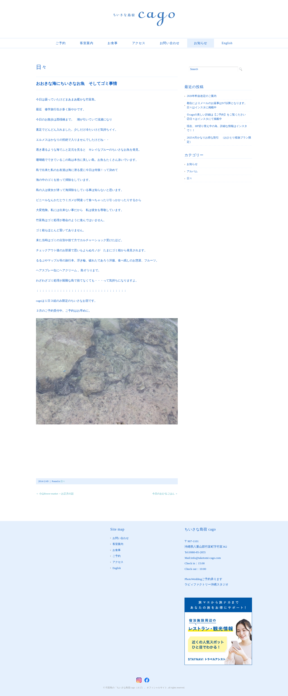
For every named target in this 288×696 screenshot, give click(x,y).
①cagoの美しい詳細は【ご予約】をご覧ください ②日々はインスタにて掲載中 (219, 117)
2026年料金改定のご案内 (201, 95)
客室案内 (86, 43)
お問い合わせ (170, 43)
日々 (41, 67)
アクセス (138, 43)
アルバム (192, 171)
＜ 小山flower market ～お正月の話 (55, 493)
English (227, 43)
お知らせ (200, 43)
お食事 (112, 43)
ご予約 (60, 43)
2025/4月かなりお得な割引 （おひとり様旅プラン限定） (219, 140)
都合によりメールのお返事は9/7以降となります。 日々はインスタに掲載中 (218, 105)
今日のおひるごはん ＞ (165, 493)
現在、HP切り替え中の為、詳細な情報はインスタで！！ (217, 128)
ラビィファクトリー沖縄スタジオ (206, 584)
